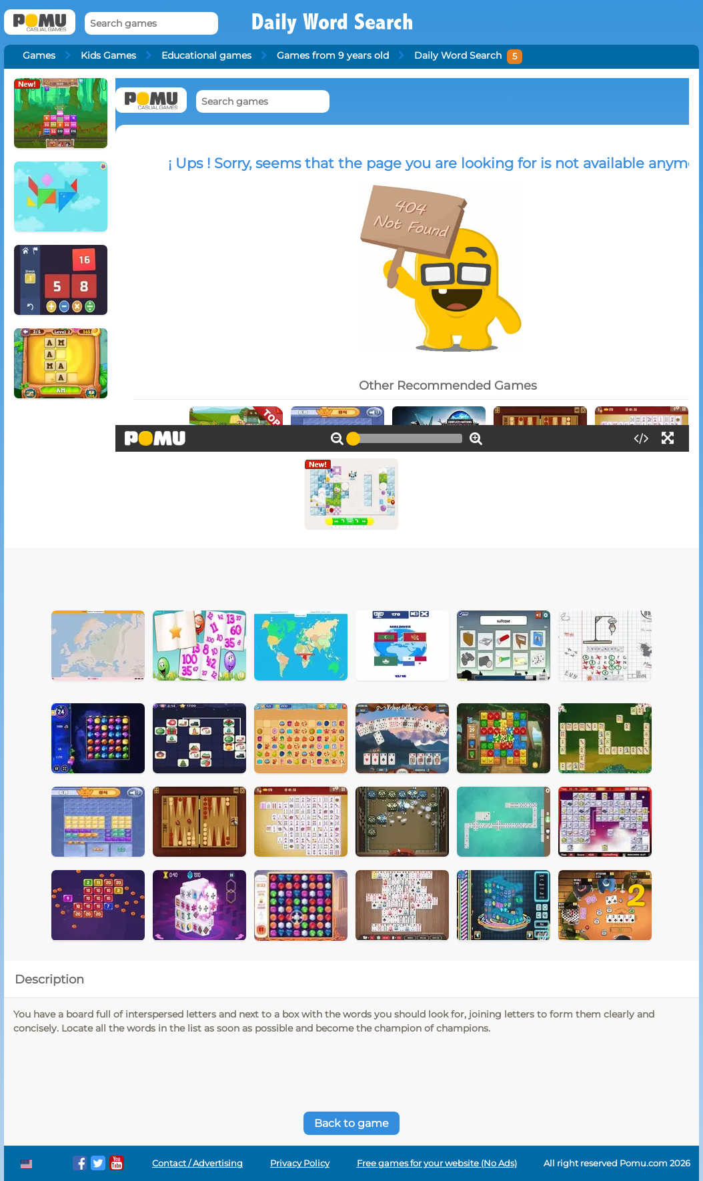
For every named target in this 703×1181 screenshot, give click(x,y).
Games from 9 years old (333, 55)
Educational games (206, 55)
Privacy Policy (299, 1163)
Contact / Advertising (197, 1163)
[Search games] (151, 23)
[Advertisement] (303, 574)
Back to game (351, 1123)
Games (39, 55)
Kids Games (108, 55)
